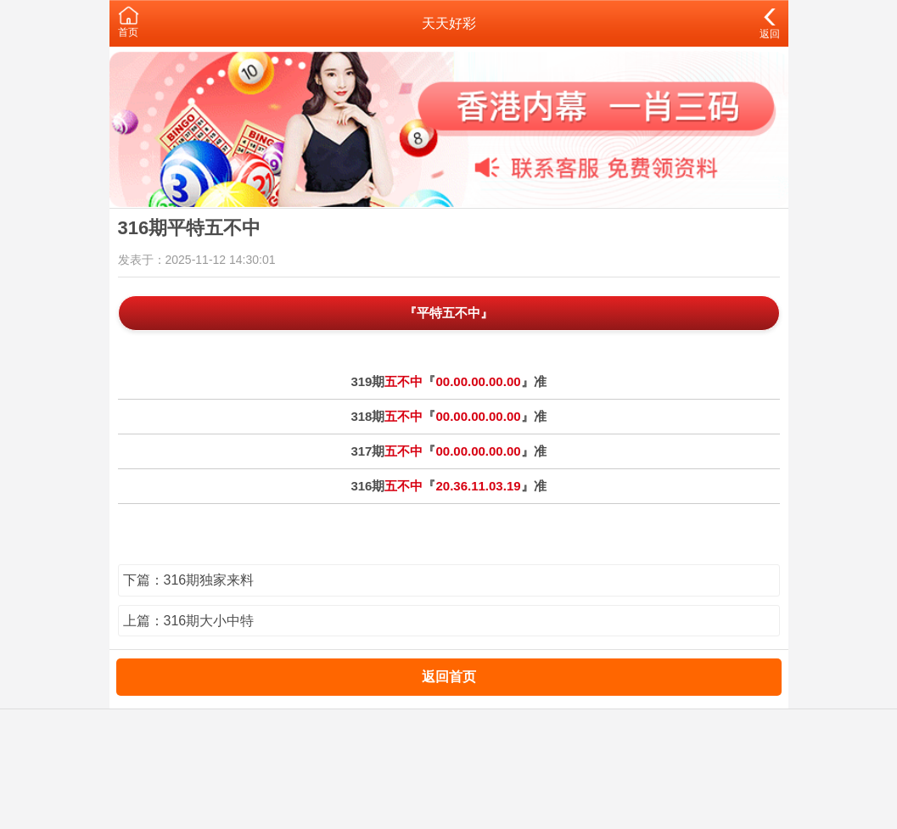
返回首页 (449, 676)
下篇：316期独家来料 (189, 580)
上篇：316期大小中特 (189, 620)
